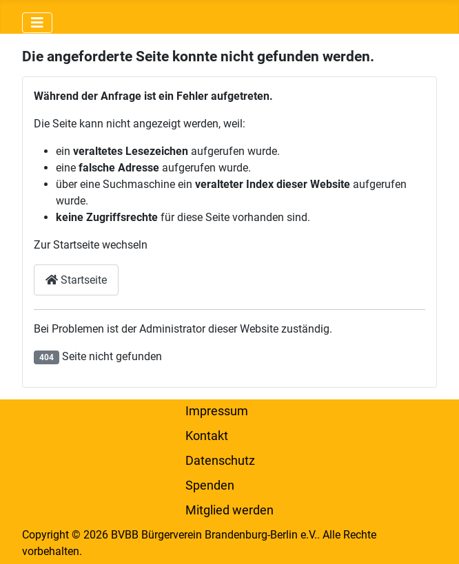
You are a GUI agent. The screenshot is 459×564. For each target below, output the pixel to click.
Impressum (216, 411)
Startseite (76, 279)
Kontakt (206, 436)
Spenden (209, 485)
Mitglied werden (229, 510)
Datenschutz (220, 461)
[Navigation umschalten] (37, 22)
